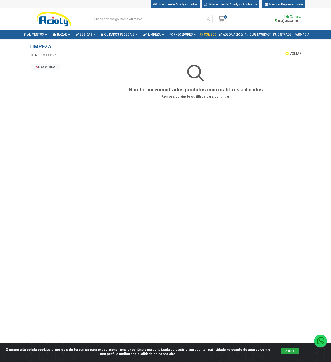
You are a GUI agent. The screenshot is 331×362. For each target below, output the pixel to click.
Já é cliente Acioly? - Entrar (175, 4)
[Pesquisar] (208, 19)
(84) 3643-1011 (288, 21)
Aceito (289, 350)
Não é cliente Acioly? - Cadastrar (230, 4)
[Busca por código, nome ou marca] (147, 19)
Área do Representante (284, 4)
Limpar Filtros (45, 67)
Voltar (293, 54)
